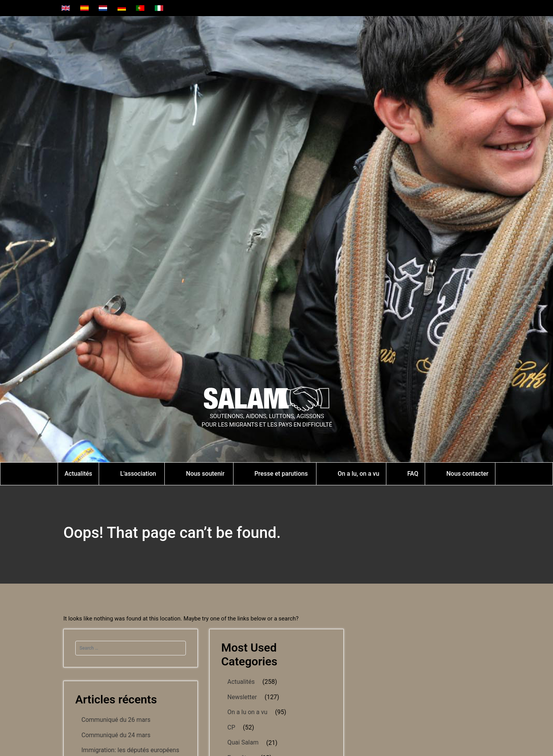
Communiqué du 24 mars (116, 735)
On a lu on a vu (247, 712)
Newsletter (242, 697)
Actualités (241, 681)
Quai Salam (242, 742)
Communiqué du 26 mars (116, 719)
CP (231, 727)
